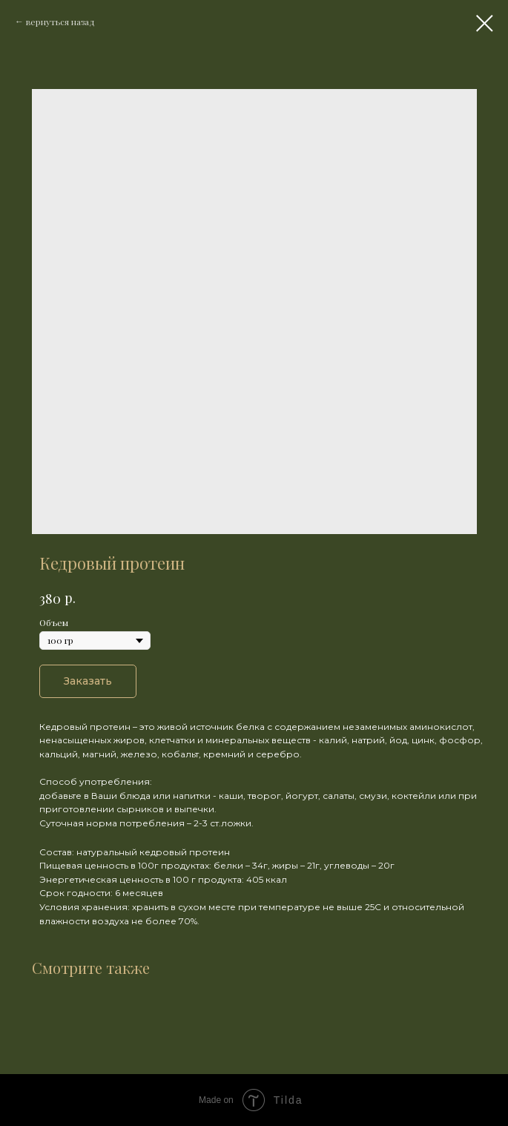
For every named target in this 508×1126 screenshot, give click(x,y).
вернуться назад (60, 21)
